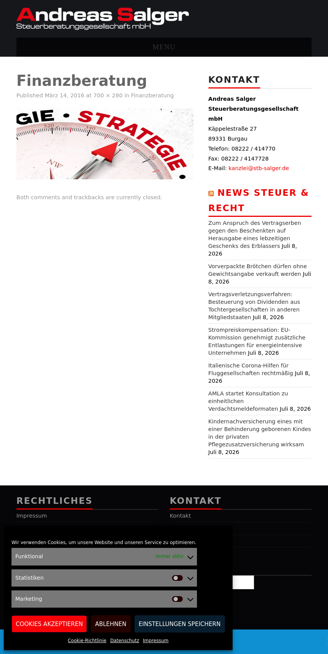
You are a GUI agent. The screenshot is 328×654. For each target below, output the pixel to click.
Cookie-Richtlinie (87, 640)
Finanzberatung (152, 95)
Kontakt (180, 516)
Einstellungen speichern (180, 624)
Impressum (156, 640)
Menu (164, 47)
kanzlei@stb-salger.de (259, 168)
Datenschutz (124, 640)
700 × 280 (108, 95)
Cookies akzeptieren (49, 624)
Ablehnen (110, 624)
